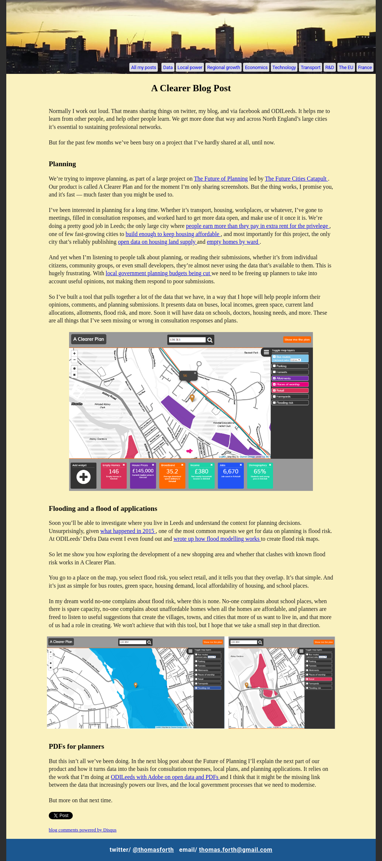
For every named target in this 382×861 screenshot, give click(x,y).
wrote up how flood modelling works (217, 539)
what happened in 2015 (128, 531)
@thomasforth (153, 849)
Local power (189, 67)
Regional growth (223, 67)
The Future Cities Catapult (296, 178)
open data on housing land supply (157, 242)
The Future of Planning (221, 178)
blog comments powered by (82, 830)
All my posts (143, 67)
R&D (329, 67)
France (365, 67)
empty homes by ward (233, 242)
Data (168, 67)
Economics (256, 67)
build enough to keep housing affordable (173, 234)
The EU (346, 67)
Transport (310, 67)
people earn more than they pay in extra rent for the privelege (257, 226)
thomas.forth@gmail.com (235, 849)
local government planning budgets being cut (158, 273)
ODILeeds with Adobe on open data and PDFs (165, 777)
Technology (284, 67)
